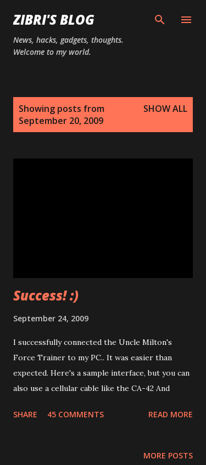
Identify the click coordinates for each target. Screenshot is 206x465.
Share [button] (25, 414)
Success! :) (46, 295)
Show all (165, 109)
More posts (168, 455)
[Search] (159, 19)
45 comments (75, 414)
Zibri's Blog (53, 19)
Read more (170, 414)
